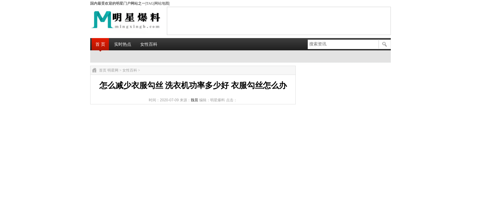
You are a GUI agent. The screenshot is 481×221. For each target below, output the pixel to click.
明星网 (112, 70)
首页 (102, 70)
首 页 (100, 44)
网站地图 (161, 3)
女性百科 (148, 44)
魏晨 (194, 100)
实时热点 (122, 44)
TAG (149, 3)
